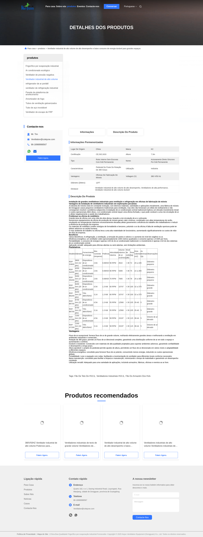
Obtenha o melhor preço (139, 120)
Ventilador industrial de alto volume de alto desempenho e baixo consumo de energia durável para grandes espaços (120, 445)
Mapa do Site (42, 534)
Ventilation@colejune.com (43, 139)
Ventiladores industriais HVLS (110, 376)
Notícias (27, 499)
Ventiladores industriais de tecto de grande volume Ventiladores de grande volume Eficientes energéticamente (81, 445)
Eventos (81, 6)
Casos (27, 503)
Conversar (112, 6)
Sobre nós (61, 6)
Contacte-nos (92, 6)
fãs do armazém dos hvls (138, 376)
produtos (71, 6)
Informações (87, 132)
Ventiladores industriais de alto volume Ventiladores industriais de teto (159, 445)
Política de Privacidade (26, 534)
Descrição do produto (125, 132)
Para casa (50, 6)
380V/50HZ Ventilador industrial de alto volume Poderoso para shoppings (41, 445)
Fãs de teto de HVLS (84, 376)
